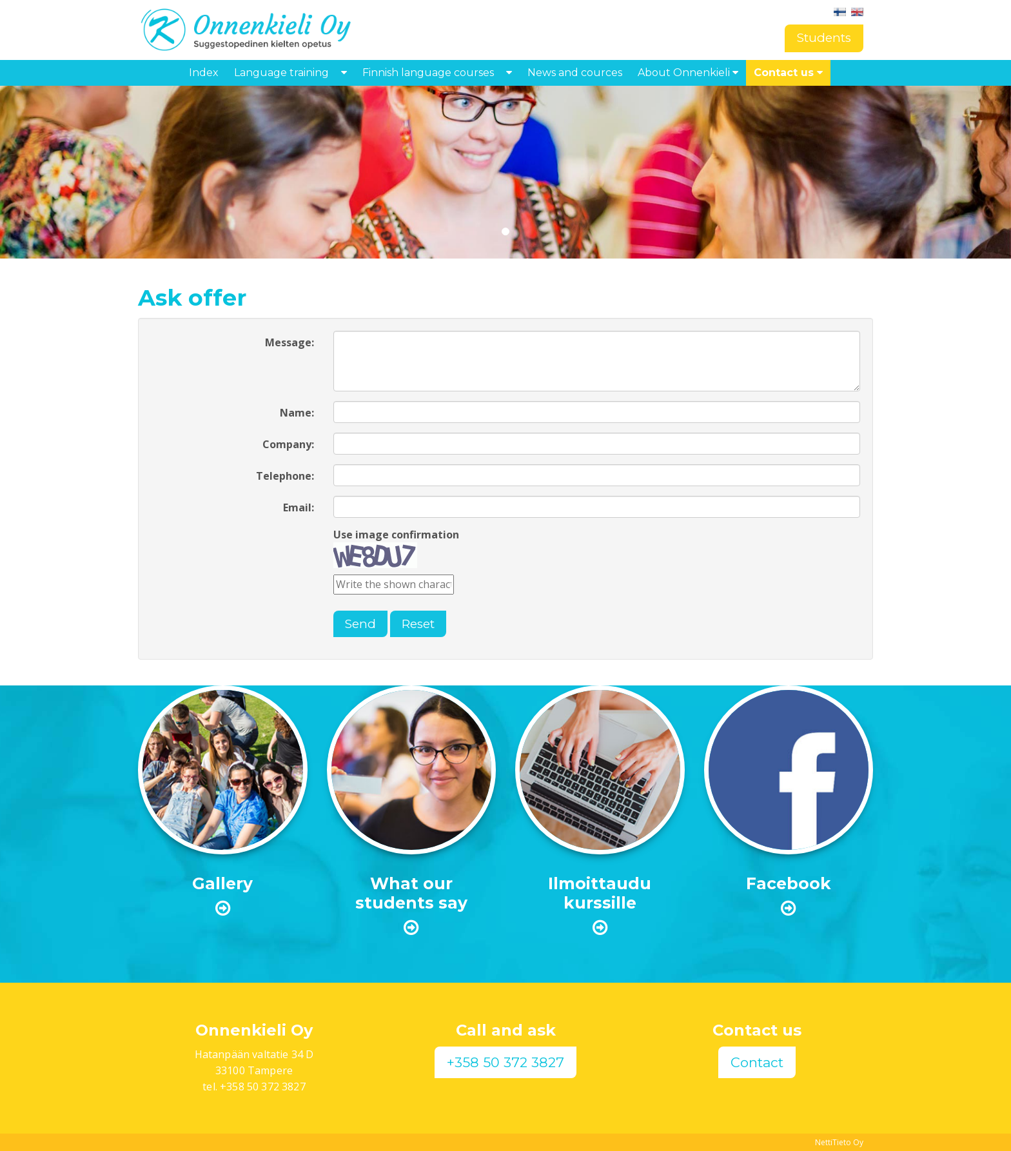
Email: (298, 507)
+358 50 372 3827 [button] (505, 1062)
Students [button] (824, 37)
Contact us (788, 72)
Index (204, 72)
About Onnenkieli (688, 72)
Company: (288, 444)
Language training (281, 72)
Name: (297, 413)
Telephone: (285, 476)
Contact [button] (757, 1062)
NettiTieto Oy (839, 1142)
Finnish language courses (428, 72)
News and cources (574, 72)
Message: (289, 342)
